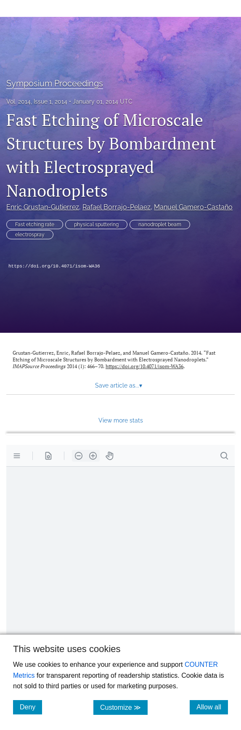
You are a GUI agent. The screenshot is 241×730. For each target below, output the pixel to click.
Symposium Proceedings (54, 83)
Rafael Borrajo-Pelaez (116, 207)
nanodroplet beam (159, 224)
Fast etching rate (34, 224)
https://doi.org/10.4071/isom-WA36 (54, 266)
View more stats (120, 420)
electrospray (30, 235)
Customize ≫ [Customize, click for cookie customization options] (124, 707)
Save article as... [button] (118, 385)
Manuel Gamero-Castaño (193, 207)
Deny (31, 707)
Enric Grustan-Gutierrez (42, 207)
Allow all (212, 707)
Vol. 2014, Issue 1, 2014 (36, 101)
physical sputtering (96, 224)
